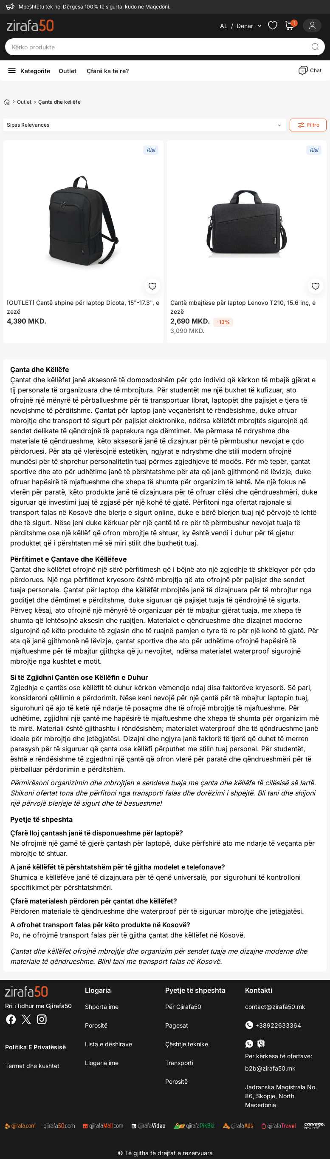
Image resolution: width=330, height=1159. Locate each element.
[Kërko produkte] (158, 46)
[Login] (312, 25)
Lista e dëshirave (108, 1044)
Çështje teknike (186, 1044)
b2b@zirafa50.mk (270, 1068)
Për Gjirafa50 (183, 1006)
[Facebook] (11, 1020)
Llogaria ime (101, 1062)
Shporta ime (101, 1006)
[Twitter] (26, 1020)
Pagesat (176, 1025)
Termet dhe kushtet (32, 1065)
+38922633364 (273, 1025)
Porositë (176, 1081)
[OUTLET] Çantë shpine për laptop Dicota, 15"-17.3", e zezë (83, 307)
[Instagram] (42, 1020)
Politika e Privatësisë (35, 1047)
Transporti (179, 1062)
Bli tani (268, 793)
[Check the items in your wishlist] (272, 25)
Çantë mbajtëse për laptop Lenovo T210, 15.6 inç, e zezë (243, 307)
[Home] (6, 101)
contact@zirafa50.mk (275, 1006)
